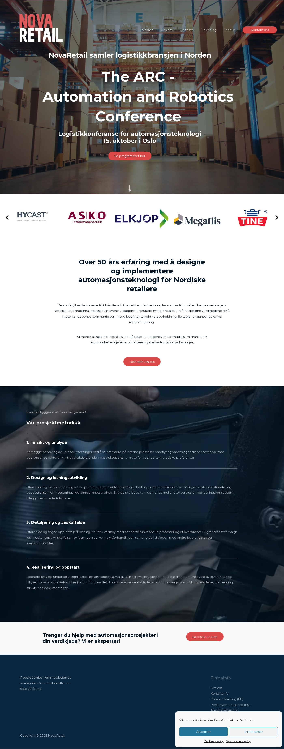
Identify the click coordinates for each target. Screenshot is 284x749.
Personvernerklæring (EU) (231, 705)
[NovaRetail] (41, 30)
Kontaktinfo (220, 694)
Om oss (216, 688)
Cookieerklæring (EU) (227, 699)
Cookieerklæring (214, 741)
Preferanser (254, 732)
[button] (260, 29)
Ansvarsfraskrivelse (225, 711)
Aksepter (203, 732)
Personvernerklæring (238, 741)
